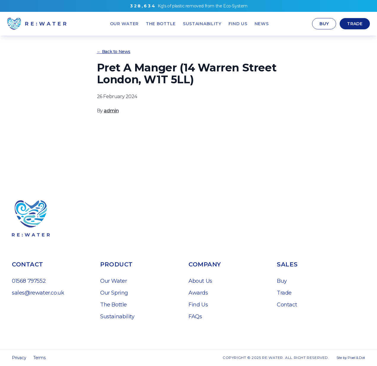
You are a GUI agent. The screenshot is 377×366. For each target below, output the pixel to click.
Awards (198, 293)
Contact (287, 304)
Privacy (19, 357)
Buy (324, 23)
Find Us (198, 304)
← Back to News (113, 51)
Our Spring (114, 293)
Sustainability (117, 316)
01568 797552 (29, 281)
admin (111, 111)
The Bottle (113, 304)
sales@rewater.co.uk (38, 293)
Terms (39, 357)
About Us (200, 281)
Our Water (113, 281)
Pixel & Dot (356, 357)
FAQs (195, 316)
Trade (354, 23)
